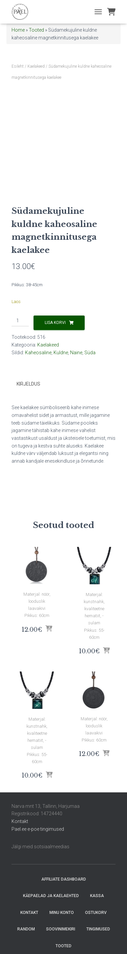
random (26, 929)
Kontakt (20, 821)
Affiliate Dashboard (63, 879)
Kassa (97, 895)
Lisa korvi (55, 322)
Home (18, 30)
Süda (90, 352)
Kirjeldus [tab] (28, 384)
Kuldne (61, 352)
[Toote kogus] (20, 321)
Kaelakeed (36, 66)
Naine (76, 352)
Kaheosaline (38, 352)
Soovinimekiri (60, 929)
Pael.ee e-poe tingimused (38, 829)
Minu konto (61, 912)
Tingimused (98, 929)
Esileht (18, 66)
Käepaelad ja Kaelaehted (51, 895)
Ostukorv (96, 912)
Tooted (36, 30)
